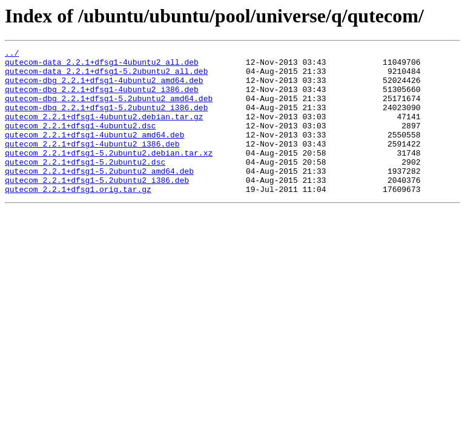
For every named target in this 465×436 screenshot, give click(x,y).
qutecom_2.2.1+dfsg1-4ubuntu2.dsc (80, 141)
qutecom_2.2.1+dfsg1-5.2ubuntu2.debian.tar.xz (109, 174)
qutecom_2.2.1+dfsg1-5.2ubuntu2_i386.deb (97, 207)
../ (12, 54)
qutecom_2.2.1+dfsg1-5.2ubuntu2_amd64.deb (99, 196)
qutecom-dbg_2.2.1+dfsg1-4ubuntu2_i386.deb (102, 98)
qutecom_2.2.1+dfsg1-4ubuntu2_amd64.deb (94, 152)
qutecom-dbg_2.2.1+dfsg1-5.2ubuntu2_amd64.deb (109, 109)
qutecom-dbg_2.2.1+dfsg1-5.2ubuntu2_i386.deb (106, 119)
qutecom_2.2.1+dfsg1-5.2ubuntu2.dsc (85, 185)
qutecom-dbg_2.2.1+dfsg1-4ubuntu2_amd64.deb (104, 87)
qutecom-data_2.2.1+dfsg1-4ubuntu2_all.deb (102, 65)
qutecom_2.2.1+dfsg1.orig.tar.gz (78, 218)
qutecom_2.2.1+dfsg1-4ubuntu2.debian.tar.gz (104, 130)
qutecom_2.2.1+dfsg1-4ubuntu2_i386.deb (92, 163)
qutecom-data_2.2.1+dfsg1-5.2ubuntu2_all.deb (106, 76)
